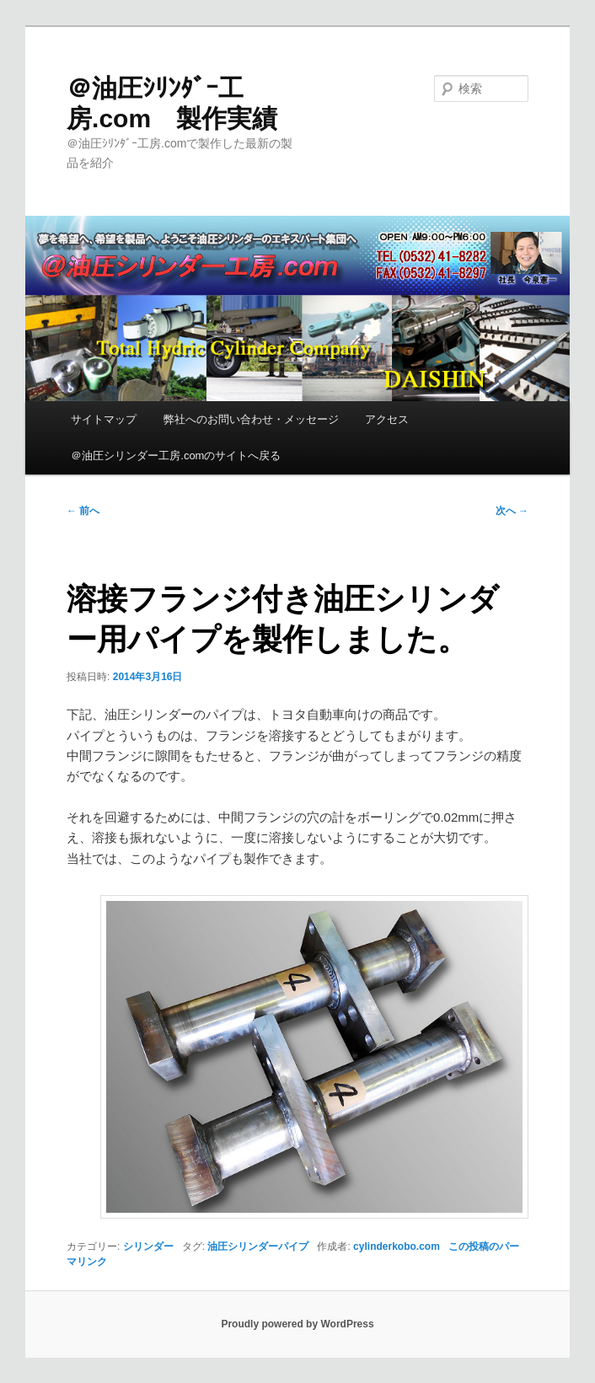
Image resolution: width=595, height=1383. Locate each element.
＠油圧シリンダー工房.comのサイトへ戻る (176, 455)
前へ (83, 511)
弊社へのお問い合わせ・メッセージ (251, 419)
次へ (512, 511)
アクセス (387, 419)
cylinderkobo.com (396, 1246)
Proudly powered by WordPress (297, 1324)
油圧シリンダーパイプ (257, 1246)
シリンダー (148, 1246)
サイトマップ (104, 419)
